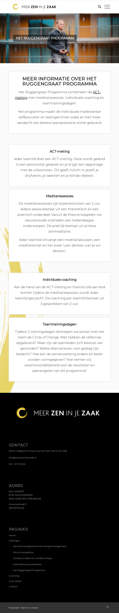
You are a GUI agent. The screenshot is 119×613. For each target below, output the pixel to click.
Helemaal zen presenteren (27, 564)
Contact (13, 586)
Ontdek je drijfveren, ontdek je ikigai (32, 558)
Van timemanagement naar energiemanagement (39, 546)
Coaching (14, 575)
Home (12, 535)
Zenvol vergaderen (23, 552)
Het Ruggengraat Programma (29, 570)
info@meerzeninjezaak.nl (22, 457)
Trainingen (14, 540)
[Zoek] (98, 6)
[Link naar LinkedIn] (107, 606)
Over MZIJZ (15, 581)
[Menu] (105, 6)
